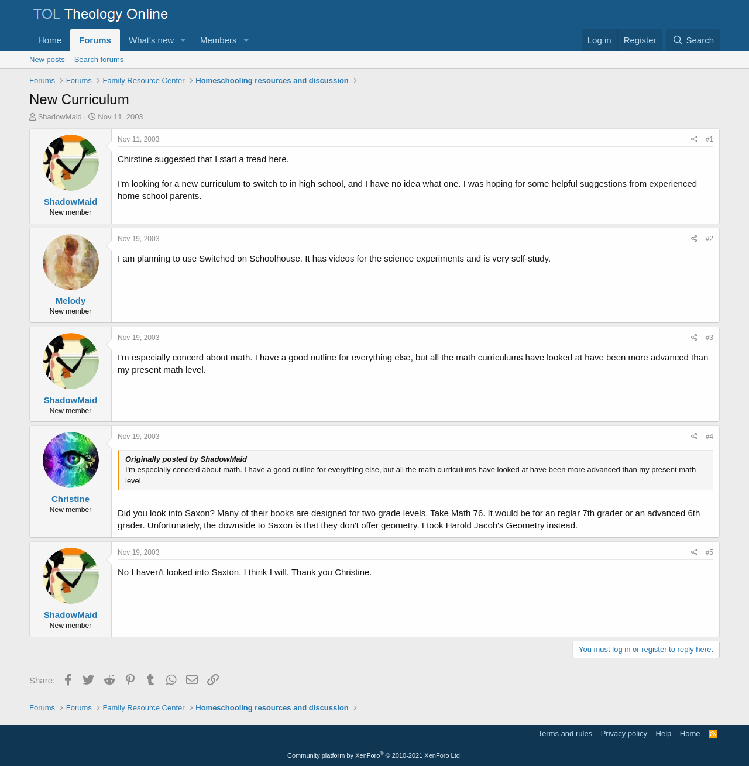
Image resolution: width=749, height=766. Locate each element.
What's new (151, 40)
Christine (70, 499)
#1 (709, 139)
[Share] (694, 139)
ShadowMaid (60, 116)
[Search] (693, 40)
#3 (709, 338)
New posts (47, 59)
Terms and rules (565, 733)
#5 (709, 552)
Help (664, 733)
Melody (71, 300)
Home (49, 40)
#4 (709, 436)
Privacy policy (624, 733)
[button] (183, 40)
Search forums (99, 59)
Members (218, 40)
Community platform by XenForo (374, 755)
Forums (95, 40)
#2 (709, 239)
